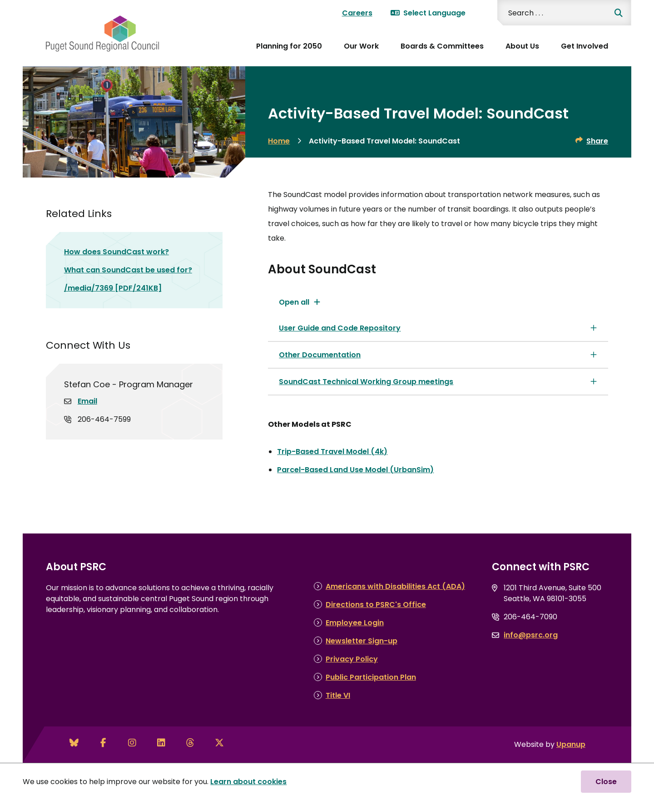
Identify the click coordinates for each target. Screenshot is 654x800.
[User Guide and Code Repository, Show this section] (438, 328)
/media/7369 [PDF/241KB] (113, 288)
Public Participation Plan (371, 677)
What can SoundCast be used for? (128, 270)
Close (606, 781)
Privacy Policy (352, 659)
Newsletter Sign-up (361, 641)
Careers (357, 13)
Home (279, 141)
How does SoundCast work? (116, 252)
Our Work (361, 46)
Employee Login (355, 622)
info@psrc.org (531, 635)
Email (87, 401)
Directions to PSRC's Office (376, 604)
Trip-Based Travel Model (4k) (332, 451)
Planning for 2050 (289, 46)
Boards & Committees (442, 46)
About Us (522, 46)
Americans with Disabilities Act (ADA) (395, 586)
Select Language (428, 13)
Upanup (570, 744)
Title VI (338, 695)
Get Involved (584, 46)
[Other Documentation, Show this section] (438, 355)
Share (597, 141)
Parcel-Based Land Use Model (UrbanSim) (355, 469)
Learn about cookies (248, 781)
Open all (294, 302)
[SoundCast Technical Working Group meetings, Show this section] (438, 382)
